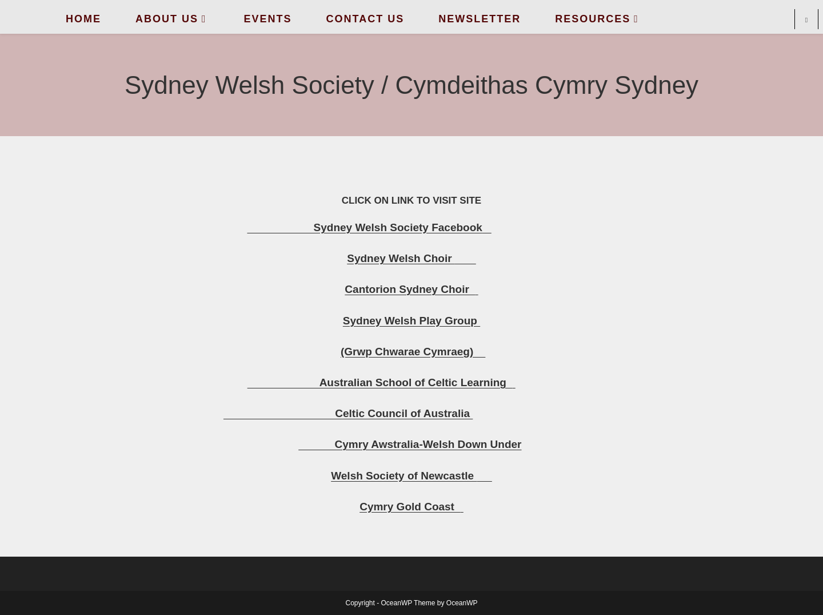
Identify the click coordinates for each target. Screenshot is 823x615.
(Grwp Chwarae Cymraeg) (413, 352)
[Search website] (806, 20)
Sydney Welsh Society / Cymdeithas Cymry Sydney (411, 85)
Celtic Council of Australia (348, 413)
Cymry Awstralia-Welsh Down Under (409, 444)
